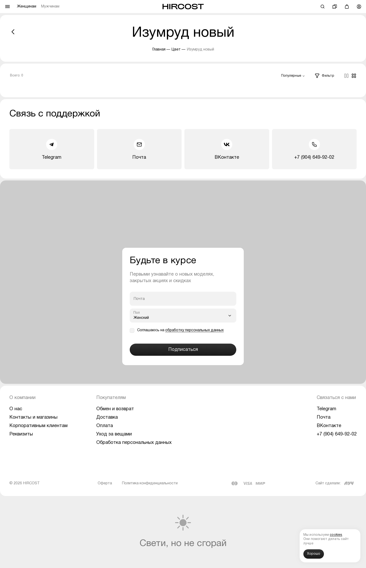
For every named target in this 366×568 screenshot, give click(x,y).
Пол (136, 312)
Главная (158, 49)
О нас (15, 409)
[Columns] (346, 76)
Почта (139, 149)
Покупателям (111, 398)
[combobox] (293, 76)
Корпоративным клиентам (38, 426)
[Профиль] (359, 6)
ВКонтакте (227, 149)
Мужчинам (50, 6)
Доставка (107, 417)
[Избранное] (334, 6)
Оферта (105, 483)
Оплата (104, 426)
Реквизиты (21, 434)
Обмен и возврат (115, 409)
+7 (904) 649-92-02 (314, 149)
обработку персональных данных (194, 330)
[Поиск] (322, 6)
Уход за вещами (114, 434)
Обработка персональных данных (134, 443)
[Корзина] (346, 6)
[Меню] (7, 6)
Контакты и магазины (33, 417)
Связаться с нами (336, 398)
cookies (336, 534)
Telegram (51, 149)
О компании (22, 398)
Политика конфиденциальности (150, 483)
